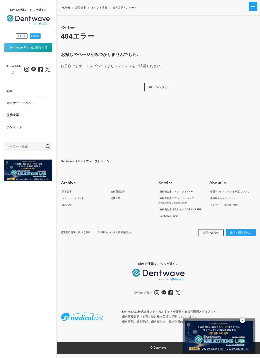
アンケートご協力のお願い (226, 204)
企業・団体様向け (239, 237)
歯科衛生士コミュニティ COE (177, 191)
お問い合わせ (206, 237)
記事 (10, 92)
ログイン (16, 36)
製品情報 (66, 204)
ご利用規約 (108, 236)
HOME (66, 7)
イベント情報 (99, 7)
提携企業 (13, 116)
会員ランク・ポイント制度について (232, 191)
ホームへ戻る (158, 87)
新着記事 (80, 7)
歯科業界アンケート (125, 7)
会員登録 (40, 36)
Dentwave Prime (28, 48)
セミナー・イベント (21, 104)
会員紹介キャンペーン (223, 198)
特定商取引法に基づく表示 (78, 236)
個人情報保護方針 (132, 236)
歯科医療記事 (118, 191)
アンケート (14, 128)
